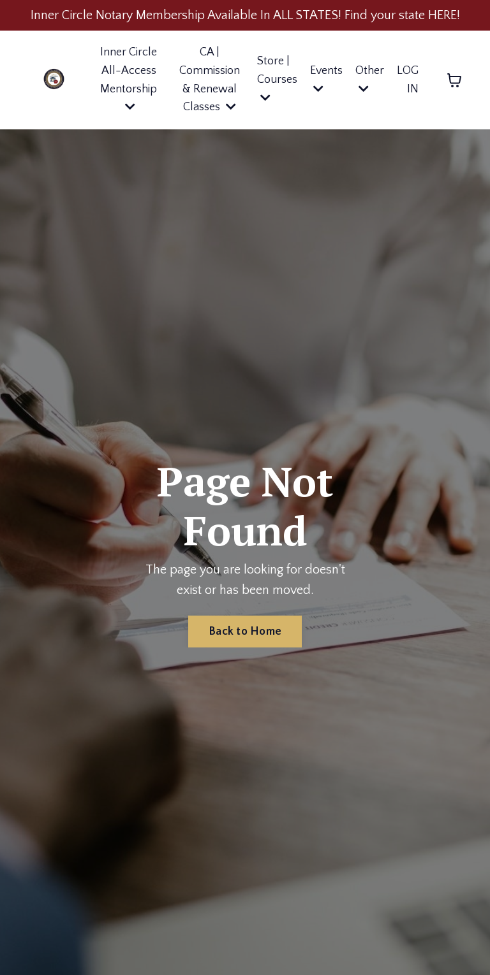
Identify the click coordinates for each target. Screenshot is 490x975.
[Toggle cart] (454, 80)
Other (369, 79)
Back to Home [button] (245, 631)
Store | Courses (277, 79)
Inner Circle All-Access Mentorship (128, 79)
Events (326, 79)
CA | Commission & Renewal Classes (209, 79)
